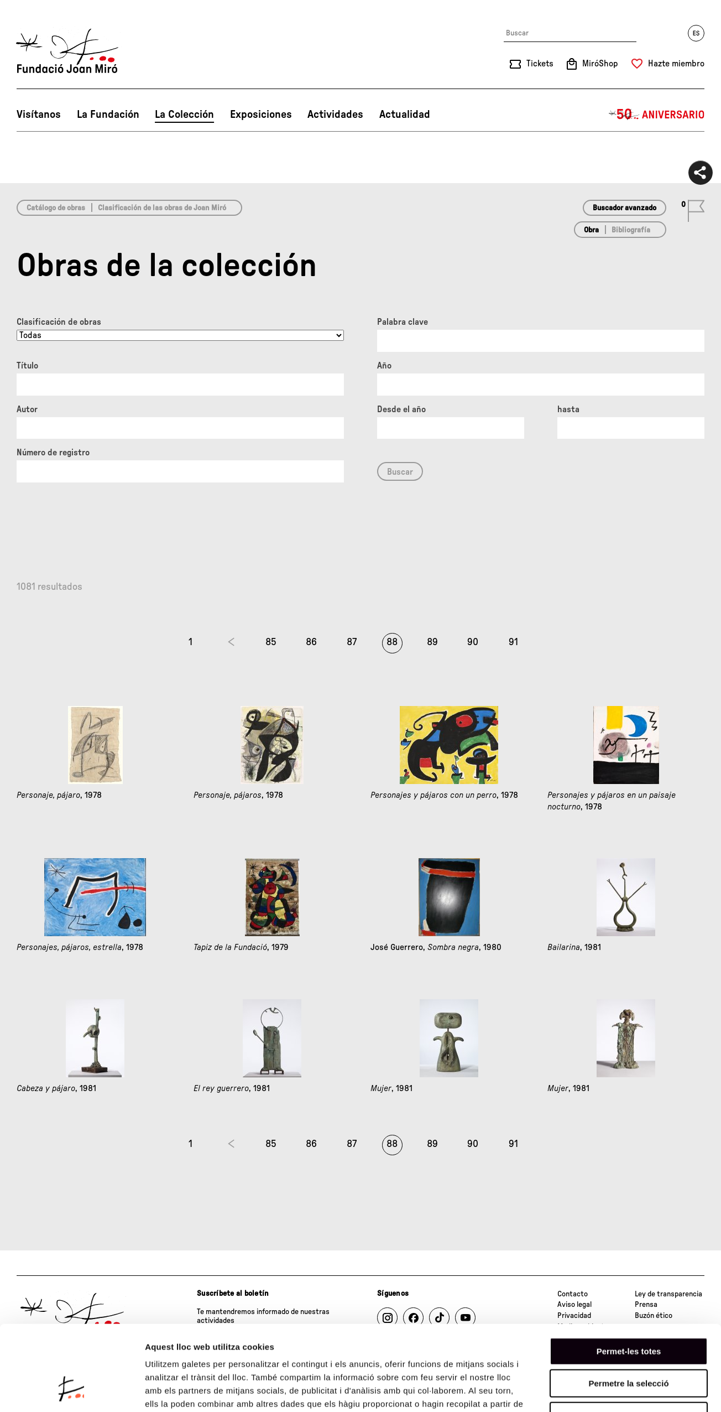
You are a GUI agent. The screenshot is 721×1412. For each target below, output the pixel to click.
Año (384, 365)
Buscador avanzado (624, 208)
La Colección (184, 114)
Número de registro (53, 452)
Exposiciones (261, 114)
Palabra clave (402, 322)
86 (311, 642)
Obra (591, 230)
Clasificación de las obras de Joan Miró (162, 208)
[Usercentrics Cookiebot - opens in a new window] (71, 1390)
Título (27, 365)
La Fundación (108, 114)
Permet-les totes (629, 1276)
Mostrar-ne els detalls (636, 1390)
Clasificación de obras (59, 322)
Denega (629, 1341)
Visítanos (39, 114)
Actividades (335, 114)
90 (472, 642)
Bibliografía (631, 230)
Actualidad (404, 114)
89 (432, 642)
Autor (27, 409)
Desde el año (401, 409)
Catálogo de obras (56, 208)
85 (270, 642)
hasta (568, 409)
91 (513, 642)
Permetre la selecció (628, 1309)
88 (392, 642)
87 (352, 642)
